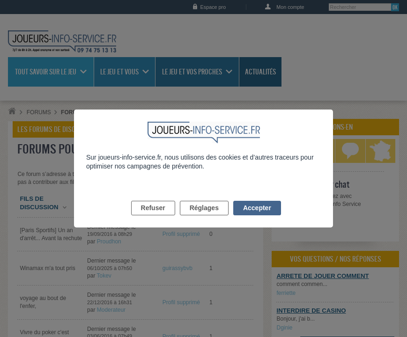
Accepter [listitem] (257, 218)
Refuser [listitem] (153, 218)
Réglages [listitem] (204, 218)
